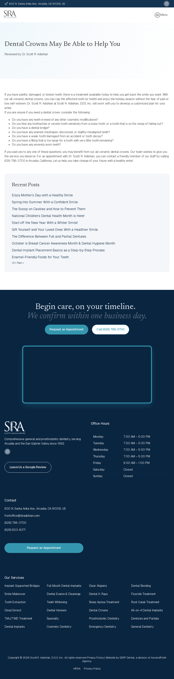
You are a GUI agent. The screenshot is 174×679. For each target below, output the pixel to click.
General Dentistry (142, 627)
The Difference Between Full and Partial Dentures (49, 236)
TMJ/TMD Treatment (18, 618)
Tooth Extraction (15, 602)
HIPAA (76, 668)
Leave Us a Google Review (28, 467)
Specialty (53, 618)
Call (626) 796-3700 (111, 329)
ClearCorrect (12, 610)
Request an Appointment (66, 329)
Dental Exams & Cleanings (64, 594)
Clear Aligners (98, 586)
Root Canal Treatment (145, 602)
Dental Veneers (57, 610)
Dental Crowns (98, 610)
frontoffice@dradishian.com (22, 516)
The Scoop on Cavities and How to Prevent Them (49, 209)
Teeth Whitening (57, 602)
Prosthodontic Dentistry (104, 618)
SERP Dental (127, 657)
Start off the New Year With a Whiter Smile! (45, 223)
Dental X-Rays (98, 594)
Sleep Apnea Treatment (104, 602)
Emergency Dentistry (102, 627)
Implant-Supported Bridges (22, 586)
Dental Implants (14, 627)
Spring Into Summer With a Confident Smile (45, 202)
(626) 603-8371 (15, 530)
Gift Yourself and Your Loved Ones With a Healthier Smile (55, 229)
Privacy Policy (95, 657)
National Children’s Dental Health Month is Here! (48, 216)
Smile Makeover (15, 594)
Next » (21, 262)
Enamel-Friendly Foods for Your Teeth (40, 257)
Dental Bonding (141, 586)
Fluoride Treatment (143, 594)
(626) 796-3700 (15, 523)
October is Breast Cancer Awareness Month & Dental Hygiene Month (63, 243)
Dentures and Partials (145, 618)
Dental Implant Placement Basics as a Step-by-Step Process (58, 250)
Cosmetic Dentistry (59, 627)
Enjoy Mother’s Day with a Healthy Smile (42, 195)
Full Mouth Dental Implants (64, 586)
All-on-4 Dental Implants (147, 610)
